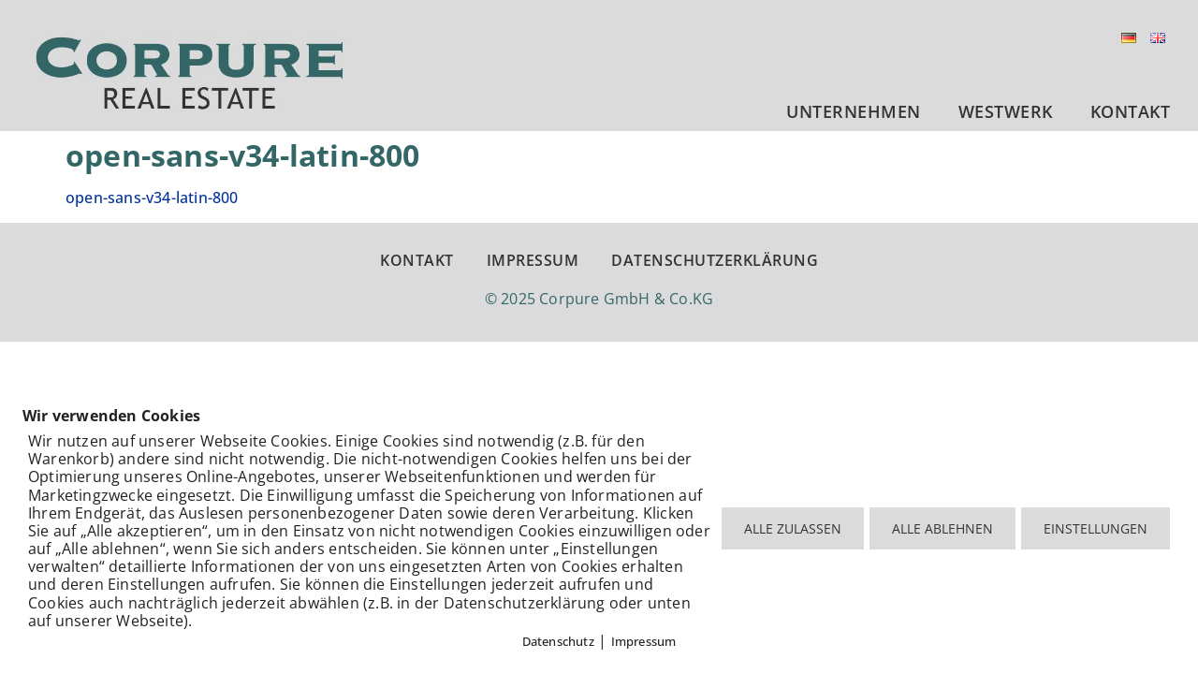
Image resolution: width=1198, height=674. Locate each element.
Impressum (644, 641)
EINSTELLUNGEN (1095, 528)
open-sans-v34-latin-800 (152, 197)
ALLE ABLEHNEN (942, 528)
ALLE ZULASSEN (792, 528)
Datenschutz (558, 641)
